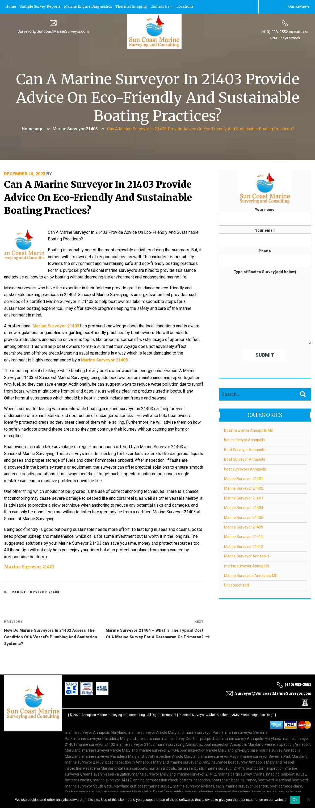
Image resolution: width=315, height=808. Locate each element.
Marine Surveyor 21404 (243, 507)
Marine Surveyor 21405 (243, 517)
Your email (265, 237)
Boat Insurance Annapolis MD (248, 430)
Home (11, 6)
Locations (188, 6)
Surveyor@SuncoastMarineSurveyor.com (53, 31)
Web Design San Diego (257, 697)
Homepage (32, 128)
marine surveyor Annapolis (246, 565)
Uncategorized (236, 585)
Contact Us (165, 6)
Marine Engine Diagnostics (90, 6)
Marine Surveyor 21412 (243, 546)
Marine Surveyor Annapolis (246, 556)
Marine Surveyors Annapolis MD (251, 575)
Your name (265, 216)
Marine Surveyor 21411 (243, 536)
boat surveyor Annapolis (244, 440)
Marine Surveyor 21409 (243, 527)
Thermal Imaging (133, 6)
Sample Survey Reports (41, 6)
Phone (265, 258)
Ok (295, 800)
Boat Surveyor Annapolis (245, 449)
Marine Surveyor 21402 (243, 488)
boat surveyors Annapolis (245, 469)
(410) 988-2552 (274, 31)
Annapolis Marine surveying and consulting (113, 697)
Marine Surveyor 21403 (75, 128)
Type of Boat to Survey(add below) (265, 306)
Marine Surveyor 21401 (243, 478)
